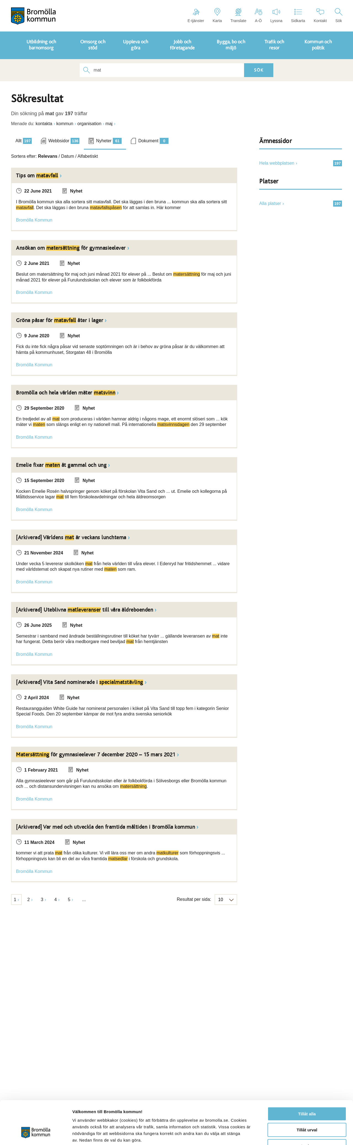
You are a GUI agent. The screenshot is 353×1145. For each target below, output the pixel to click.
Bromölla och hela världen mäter (65, 393)
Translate (238, 15)
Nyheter (109, 141)
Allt (23, 141)
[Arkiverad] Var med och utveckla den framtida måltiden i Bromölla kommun (105, 827)
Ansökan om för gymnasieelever (71, 248)
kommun (64, 123)
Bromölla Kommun (34, 220)
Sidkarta (298, 15)
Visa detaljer (299, 1134)
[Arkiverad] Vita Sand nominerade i (79, 682)
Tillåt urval (307, 1093)
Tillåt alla (307, 1077)
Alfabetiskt (87, 156)
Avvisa (307, 1109)
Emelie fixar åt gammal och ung (61, 465)
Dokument (153, 141)
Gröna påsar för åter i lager (59, 320)
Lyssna (276, 15)
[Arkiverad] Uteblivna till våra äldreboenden (84, 610)
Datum (67, 156)
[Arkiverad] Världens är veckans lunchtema (71, 537)
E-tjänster (196, 15)
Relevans (47, 156)
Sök (338, 15)
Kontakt (320, 15)
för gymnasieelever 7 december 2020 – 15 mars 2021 (95, 754)
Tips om (37, 175)
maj (109, 123)
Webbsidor (63, 141)
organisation (89, 123)
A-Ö (258, 15)
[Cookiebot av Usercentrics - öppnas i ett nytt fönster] (36, 1134)
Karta (217, 15)
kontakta (44, 123)
